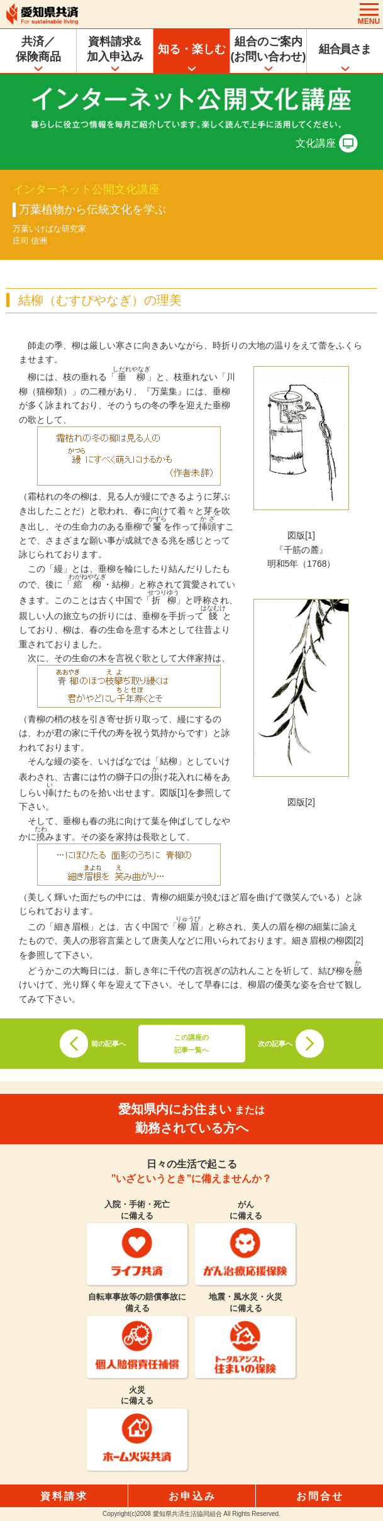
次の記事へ (275, 1043)
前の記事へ (108, 1043)
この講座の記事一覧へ (191, 1044)
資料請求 (64, 1496)
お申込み (192, 1496)
